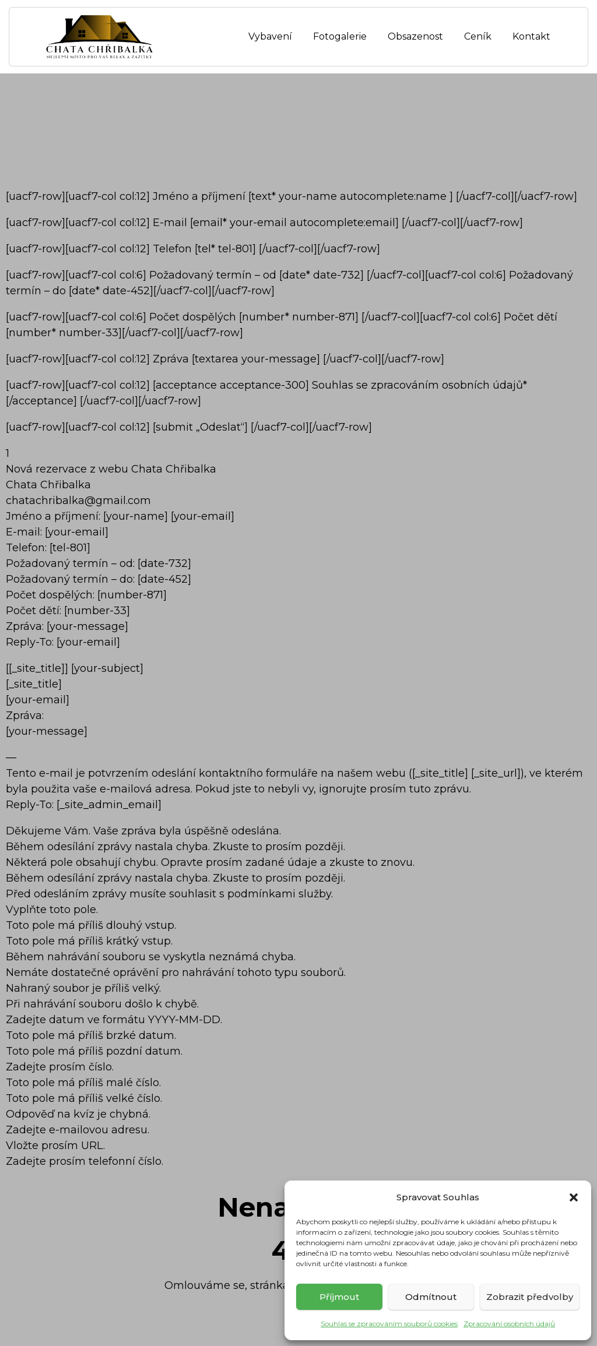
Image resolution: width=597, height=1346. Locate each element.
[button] (574, 1197)
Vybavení (270, 36)
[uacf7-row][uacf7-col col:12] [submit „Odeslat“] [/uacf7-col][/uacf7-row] (189, 427)
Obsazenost (415, 36)
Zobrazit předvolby (529, 1296)
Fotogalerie (340, 36)
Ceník (477, 36)
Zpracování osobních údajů (509, 1323)
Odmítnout (430, 1296)
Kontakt (531, 36)
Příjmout (339, 1296)
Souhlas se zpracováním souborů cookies (389, 1323)
